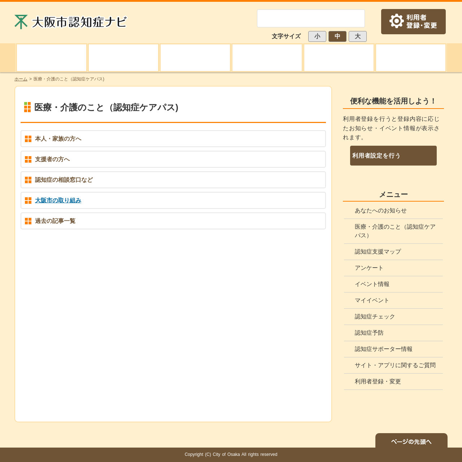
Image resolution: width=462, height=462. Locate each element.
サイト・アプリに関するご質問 (395, 365)
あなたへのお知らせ (381, 210)
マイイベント (372, 300)
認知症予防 (369, 333)
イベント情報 (372, 284)
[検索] (302, 18)
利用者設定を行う (376, 156)
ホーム (20, 79)
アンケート (369, 268)
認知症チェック (375, 316)
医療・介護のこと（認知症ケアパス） (395, 231)
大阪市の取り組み (58, 200)
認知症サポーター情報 (384, 349)
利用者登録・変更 (378, 381)
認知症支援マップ (378, 251)
